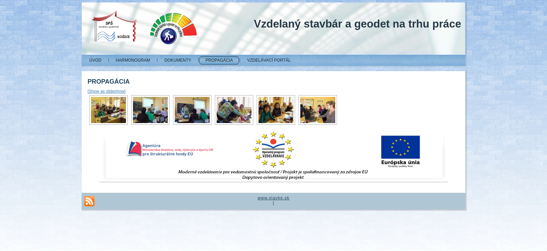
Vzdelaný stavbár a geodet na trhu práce (357, 24)
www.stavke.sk (273, 198)
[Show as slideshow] (107, 91)
